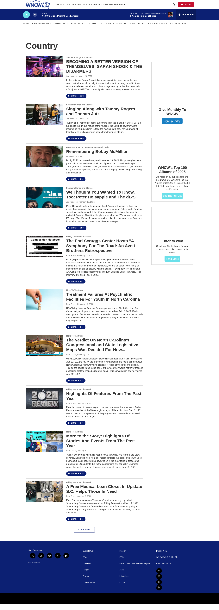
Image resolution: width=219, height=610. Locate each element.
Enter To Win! (178, 29)
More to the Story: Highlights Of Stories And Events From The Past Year (100, 446)
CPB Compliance (163, 569)
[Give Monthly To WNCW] (172, 88)
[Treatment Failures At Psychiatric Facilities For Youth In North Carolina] (44, 305)
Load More (84, 535)
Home (26, 29)
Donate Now (161, 557)
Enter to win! (172, 247)
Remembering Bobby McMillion (97, 157)
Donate (189, 7)
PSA (85, 563)
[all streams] (186, 20)
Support (60, 29)
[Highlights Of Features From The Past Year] (44, 404)
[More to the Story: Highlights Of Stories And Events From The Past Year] (44, 446)
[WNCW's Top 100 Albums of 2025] (172, 155)
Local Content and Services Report (134, 569)
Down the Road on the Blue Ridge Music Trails (87, 153)
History (86, 575)
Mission (122, 557)
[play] (26, 20)
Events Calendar (116, 29)
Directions (87, 569)
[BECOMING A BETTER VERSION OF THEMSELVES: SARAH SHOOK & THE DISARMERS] (44, 72)
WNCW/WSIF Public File (167, 563)
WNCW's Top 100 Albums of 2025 (172, 175)
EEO (121, 563)
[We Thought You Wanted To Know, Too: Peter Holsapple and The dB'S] (44, 203)
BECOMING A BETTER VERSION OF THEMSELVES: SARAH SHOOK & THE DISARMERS (104, 72)
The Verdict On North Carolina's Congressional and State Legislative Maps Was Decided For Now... (102, 350)
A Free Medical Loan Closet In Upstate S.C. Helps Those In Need (104, 494)
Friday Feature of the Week (78, 242)
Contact (94, 29)
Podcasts (77, 29)
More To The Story (74, 296)
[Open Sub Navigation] (51, 29)
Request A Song (157, 29)
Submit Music (137, 29)
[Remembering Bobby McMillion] (44, 162)
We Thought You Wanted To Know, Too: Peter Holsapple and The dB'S (101, 200)
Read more (172, 264)
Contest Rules (89, 588)
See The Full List (172, 201)
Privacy (86, 582)
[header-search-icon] (175, 7)
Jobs (121, 575)
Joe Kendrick (72, 82)
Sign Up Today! (172, 126)
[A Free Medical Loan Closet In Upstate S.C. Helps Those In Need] (44, 497)
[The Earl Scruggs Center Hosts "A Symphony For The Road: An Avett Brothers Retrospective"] (44, 251)
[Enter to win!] (172, 227)
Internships (124, 582)
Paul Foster (71, 261)
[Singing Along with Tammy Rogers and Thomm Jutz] (44, 119)
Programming (40, 29)
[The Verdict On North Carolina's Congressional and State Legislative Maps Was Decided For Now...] (44, 350)
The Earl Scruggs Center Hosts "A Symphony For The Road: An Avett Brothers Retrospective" (100, 251)
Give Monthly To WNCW (172, 117)
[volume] (34, 20)
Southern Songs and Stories (79, 63)
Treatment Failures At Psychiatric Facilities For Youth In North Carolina (103, 302)
